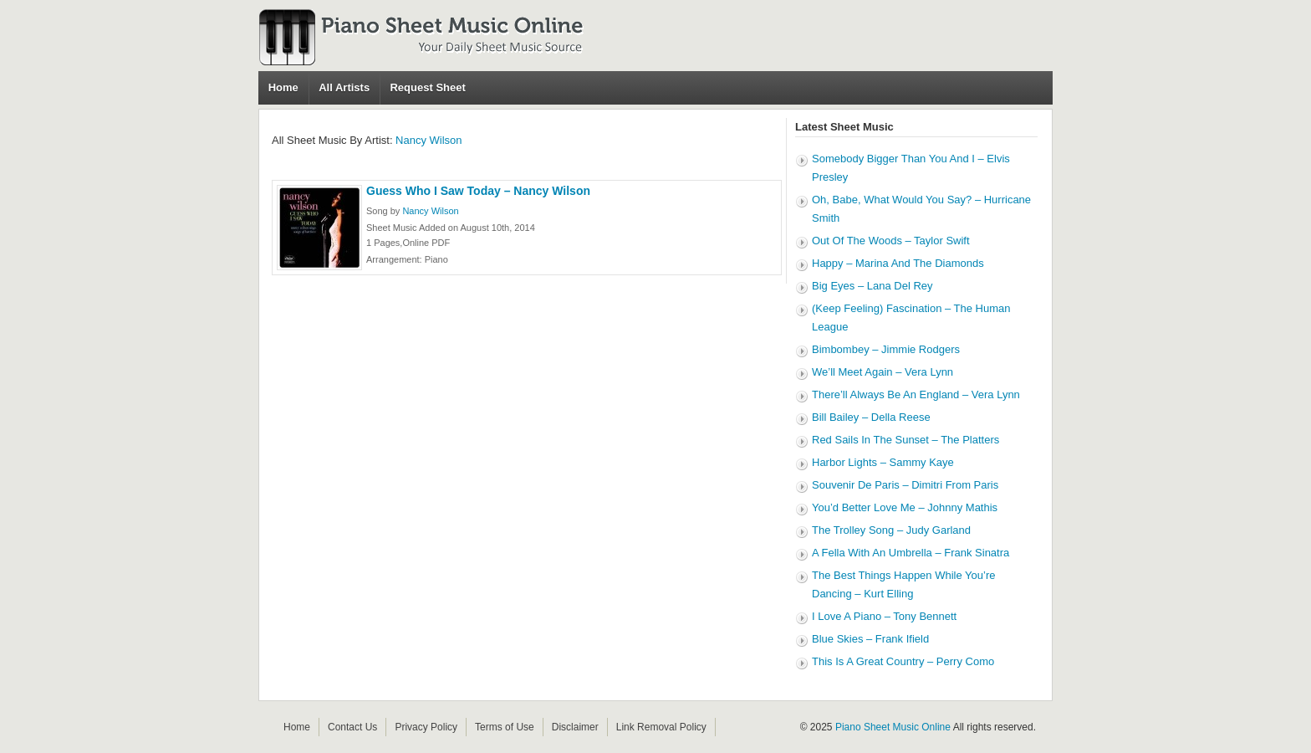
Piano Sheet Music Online (893, 727)
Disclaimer (575, 727)
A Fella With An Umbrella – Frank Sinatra (910, 552)
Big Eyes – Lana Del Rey (872, 285)
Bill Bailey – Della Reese (871, 417)
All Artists (344, 87)
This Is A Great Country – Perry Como (903, 661)
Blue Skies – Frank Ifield (870, 639)
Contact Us (352, 727)
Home (283, 87)
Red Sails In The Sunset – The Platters (905, 439)
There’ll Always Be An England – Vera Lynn (916, 394)
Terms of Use (504, 727)
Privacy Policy (426, 727)
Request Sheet (427, 87)
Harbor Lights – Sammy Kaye (883, 462)
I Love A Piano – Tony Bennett (884, 616)
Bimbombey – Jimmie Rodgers (886, 349)
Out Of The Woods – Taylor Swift (891, 240)
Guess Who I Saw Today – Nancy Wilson (478, 190)
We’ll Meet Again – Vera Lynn (882, 372)
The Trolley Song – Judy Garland (891, 530)
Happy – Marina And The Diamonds (898, 263)
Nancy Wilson (428, 140)
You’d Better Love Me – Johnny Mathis (904, 507)
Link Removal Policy (661, 727)
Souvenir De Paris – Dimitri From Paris (905, 485)
